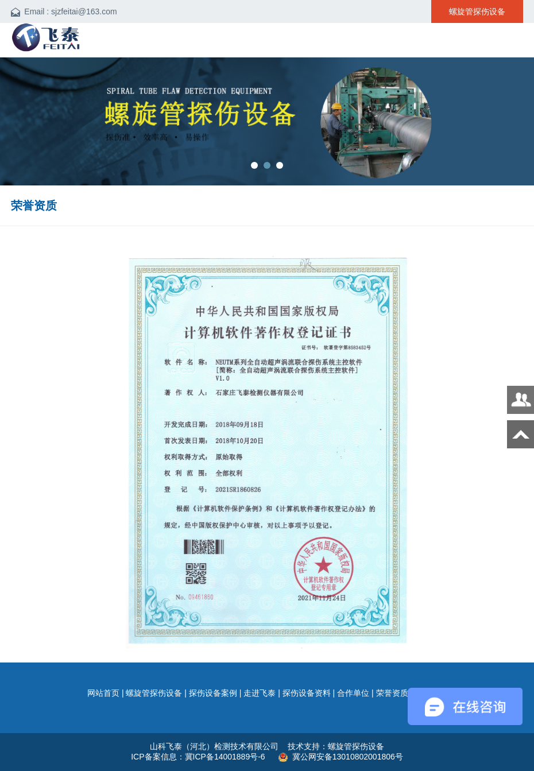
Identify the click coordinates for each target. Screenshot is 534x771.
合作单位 (353, 693)
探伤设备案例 (213, 693)
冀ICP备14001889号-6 (226, 756)
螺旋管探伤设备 (154, 693)
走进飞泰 (259, 693)
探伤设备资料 (307, 693)
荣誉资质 (392, 693)
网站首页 (103, 693)
